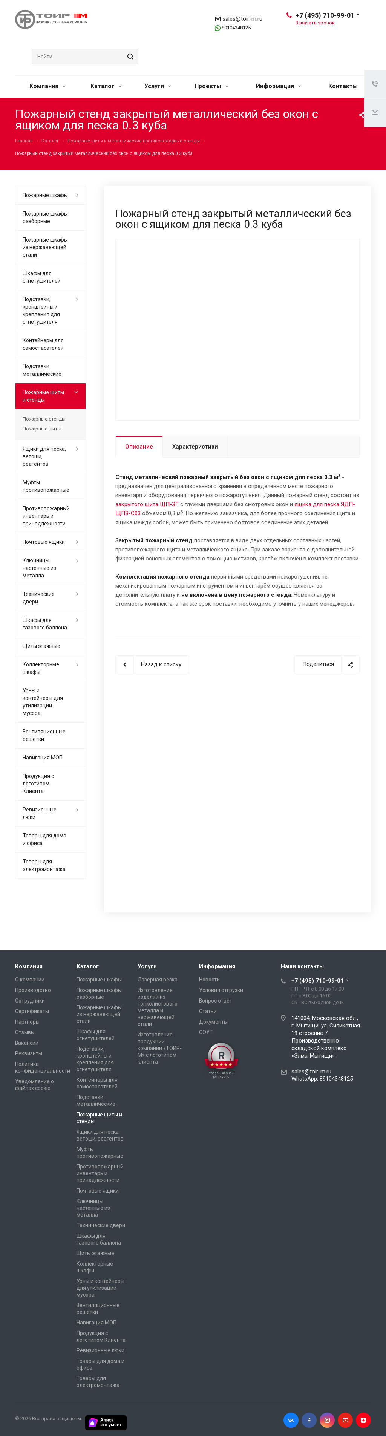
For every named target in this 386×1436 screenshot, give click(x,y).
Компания (47, 86)
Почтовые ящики (44, 542)
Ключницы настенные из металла (39, 568)
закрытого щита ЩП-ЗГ (147, 504)
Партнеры (27, 1022)
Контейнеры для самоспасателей (43, 344)
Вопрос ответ (215, 1001)
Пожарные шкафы (45, 195)
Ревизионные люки (40, 813)
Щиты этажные (41, 646)
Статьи (208, 1011)
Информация (278, 86)
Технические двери (39, 598)
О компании (29, 980)
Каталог (106, 86)
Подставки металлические (42, 370)
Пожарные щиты (42, 429)
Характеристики (195, 446)
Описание (139, 446)
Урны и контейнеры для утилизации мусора (43, 701)
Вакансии (26, 1043)
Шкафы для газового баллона (45, 624)
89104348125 (236, 28)
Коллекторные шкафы (41, 668)
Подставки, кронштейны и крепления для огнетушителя (41, 310)
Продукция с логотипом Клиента (38, 783)
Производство (33, 990)
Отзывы (25, 1032)
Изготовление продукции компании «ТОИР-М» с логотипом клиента (160, 1048)
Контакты (343, 86)
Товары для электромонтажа (44, 865)
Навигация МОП (43, 758)
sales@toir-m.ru (242, 18)
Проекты (211, 86)
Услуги (157, 86)
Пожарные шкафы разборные (45, 217)
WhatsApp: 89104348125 (322, 1078)
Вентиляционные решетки (44, 735)
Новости (209, 980)
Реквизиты (28, 1053)
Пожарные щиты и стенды (43, 396)
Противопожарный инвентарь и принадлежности (46, 516)
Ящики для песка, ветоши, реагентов (44, 456)
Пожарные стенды (44, 419)
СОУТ (206, 1032)
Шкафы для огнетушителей (42, 277)
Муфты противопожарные (46, 486)
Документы (213, 1022)
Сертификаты (32, 1011)
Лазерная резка (158, 980)
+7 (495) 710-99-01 (325, 15)
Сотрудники (30, 1001)
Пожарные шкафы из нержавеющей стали (45, 247)
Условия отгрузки (221, 990)
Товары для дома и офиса (44, 839)
